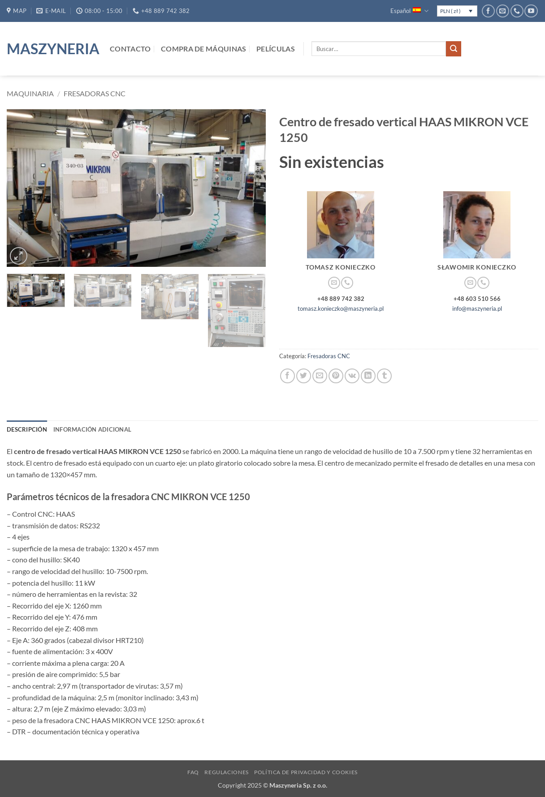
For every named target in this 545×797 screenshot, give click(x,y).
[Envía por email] (319, 376)
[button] (18, 256)
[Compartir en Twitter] (303, 376)
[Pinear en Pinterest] (336, 376)
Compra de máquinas (204, 48)
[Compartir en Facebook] (287, 376)
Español (409, 11)
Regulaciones (226, 772)
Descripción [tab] (27, 429)
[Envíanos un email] (502, 10)
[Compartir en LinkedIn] (368, 376)
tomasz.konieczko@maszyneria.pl (341, 308)
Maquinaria (30, 93)
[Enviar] (453, 48)
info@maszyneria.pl (477, 308)
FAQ (193, 772)
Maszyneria (51, 49)
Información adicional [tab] (92, 429)
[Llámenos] (516, 10)
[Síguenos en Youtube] (530, 10)
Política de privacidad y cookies (306, 772)
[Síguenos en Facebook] (488, 10)
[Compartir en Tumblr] (384, 376)
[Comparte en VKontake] (352, 376)
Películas (275, 48)
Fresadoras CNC (94, 93)
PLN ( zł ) (450, 11)
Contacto (130, 48)
